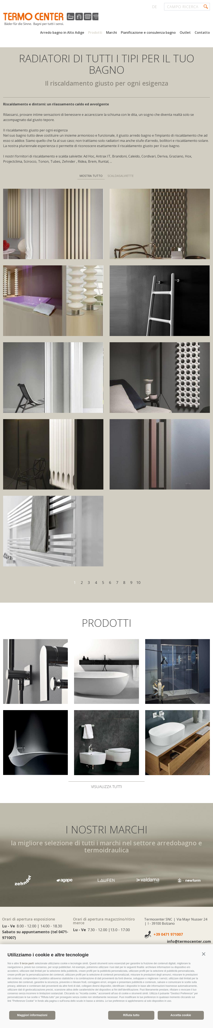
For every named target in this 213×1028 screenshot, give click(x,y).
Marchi (111, 33)
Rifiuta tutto (131, 1015)
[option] (106, 880)
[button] (204, 954)
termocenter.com (53, 19)
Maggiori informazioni (32, 1015)
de (154, 6)
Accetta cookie (181, 1015)
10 (138, 582)
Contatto (202, 33)
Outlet (185, 33)
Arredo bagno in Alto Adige (62, 33)
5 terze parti (27, 963)
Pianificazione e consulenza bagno (148, 33)
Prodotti (95, 33)
